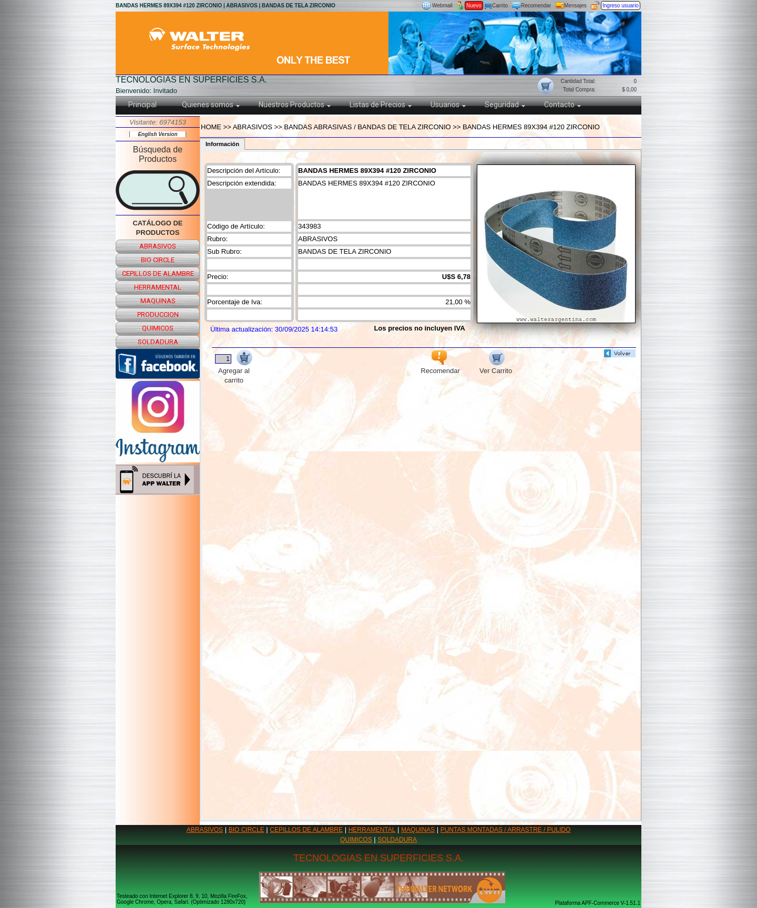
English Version (157, 134)
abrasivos (157, 246)
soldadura (158, 342)
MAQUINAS (418, 829)
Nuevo (474, 5)
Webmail (442, 5)
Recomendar (536, 5)
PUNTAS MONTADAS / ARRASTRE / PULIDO (506, 829)
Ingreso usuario (620, 5)
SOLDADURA (397, 839)
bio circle (158, 260)
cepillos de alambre (158, 273)
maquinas (158, 301)
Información (222, 144)
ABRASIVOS (205, 829)
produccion (158, 314)
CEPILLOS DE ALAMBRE (306, 829)
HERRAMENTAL (372, 829)
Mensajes (575, 5)
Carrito (500, 5)
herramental (157, 287)
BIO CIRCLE (246, 829)
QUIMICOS (356, 839)
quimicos (157, 328)
